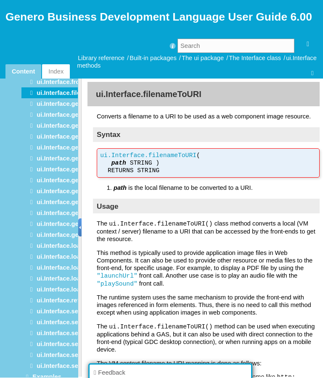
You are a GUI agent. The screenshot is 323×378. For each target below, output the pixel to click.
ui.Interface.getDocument (74, 136)
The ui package (203, 58)
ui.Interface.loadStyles (69, 267)
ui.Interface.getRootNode (73, 191)
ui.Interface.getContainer (73, 125)
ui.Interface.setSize (65, 344)
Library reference (101, 58)
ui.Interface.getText (65, 202)
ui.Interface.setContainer (73, 311)
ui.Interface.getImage (67, 169)
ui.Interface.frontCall (67, 82)
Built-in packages (153, 58)
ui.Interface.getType (65, 213)
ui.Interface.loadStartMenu (75, 256)
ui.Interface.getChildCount (75, 103)
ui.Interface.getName (67, 180)
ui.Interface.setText (65, 355)
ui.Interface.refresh (64, 300)
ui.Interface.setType (65, 365)
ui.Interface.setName (67, 333)
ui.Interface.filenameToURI (75, 92)
